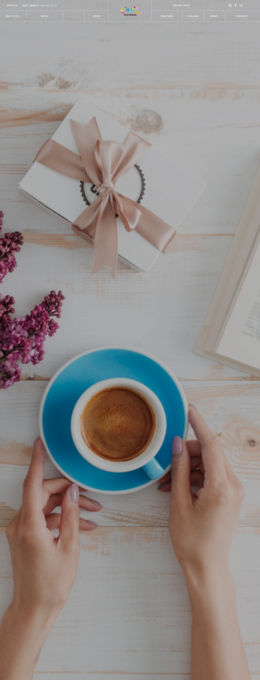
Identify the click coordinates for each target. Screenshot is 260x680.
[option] (54, 5)
